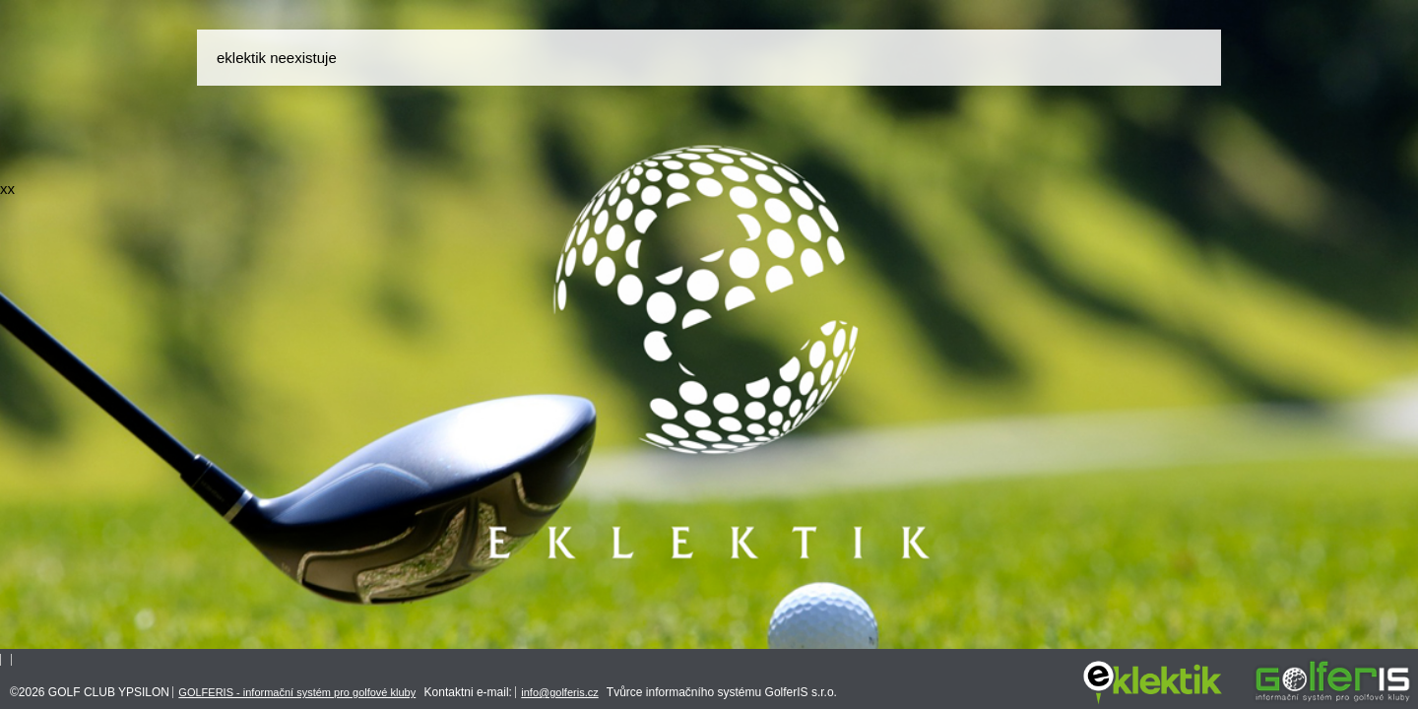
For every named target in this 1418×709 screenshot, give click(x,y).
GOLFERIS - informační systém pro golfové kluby (297, 692)
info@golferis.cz (559, 692)
